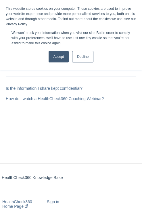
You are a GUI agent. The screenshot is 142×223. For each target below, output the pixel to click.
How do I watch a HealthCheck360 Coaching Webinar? (55, 98)
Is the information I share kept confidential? (44, 88)
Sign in (53, 201)
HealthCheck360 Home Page (17, 204)
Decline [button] (83, 57)
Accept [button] (58, 57)
